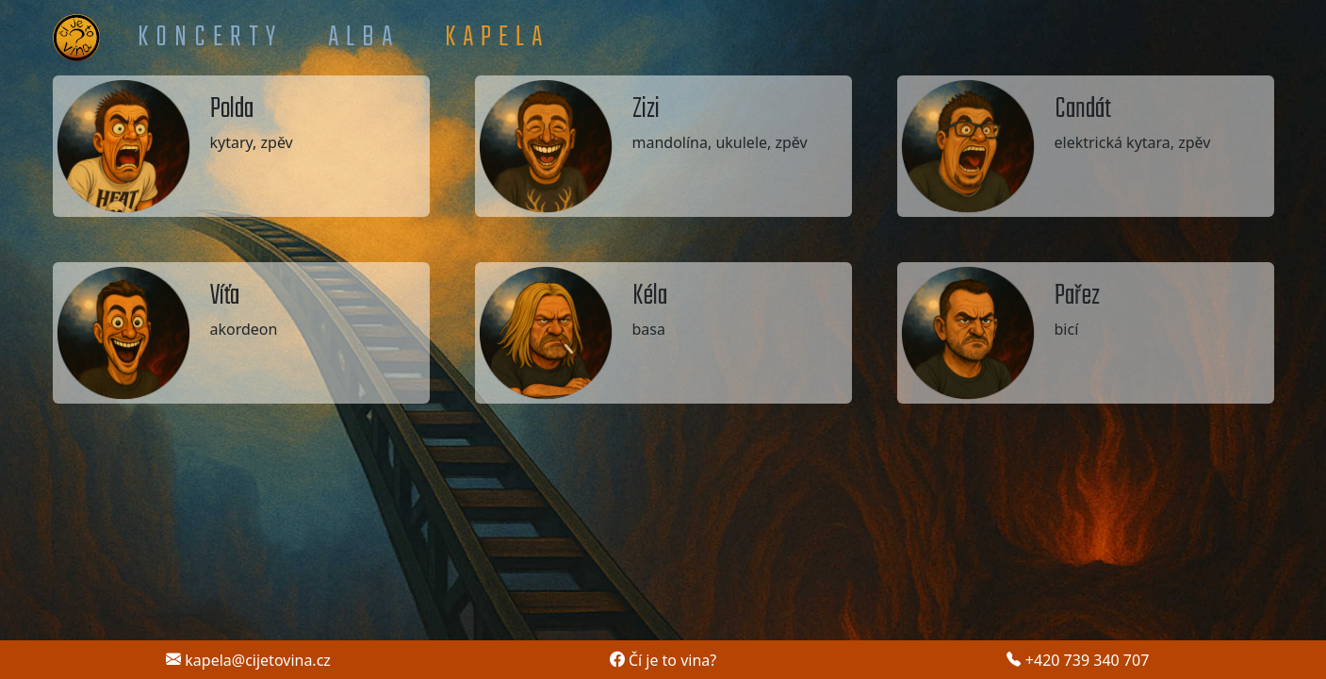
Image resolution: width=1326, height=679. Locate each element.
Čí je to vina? (663, 660)
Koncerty (210, 37)
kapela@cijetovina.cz (248, 660)
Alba (364, 37)
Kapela (497, 37)
